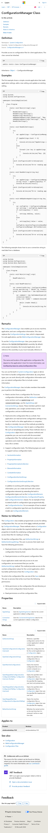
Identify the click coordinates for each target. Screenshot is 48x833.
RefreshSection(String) (9, 709)
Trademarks (7, 827)
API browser (15, 7)
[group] (24, 168)
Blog (28, 821)
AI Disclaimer (8, 821)
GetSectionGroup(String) (10, 542)
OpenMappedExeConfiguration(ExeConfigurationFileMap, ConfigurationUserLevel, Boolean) (13, 677)
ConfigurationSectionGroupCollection (20, 481)
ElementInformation (14, 468)
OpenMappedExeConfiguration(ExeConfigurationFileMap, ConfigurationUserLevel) (13, 689)
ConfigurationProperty (36, 497)
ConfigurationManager (12, 329)
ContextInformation (14, 473)
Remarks (5, 27)
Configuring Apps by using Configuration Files (20, 366)
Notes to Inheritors (9, 29)
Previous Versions (19, 821)
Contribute (37, 821)
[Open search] (39, 2)
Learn (3, 7)
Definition (6, 22)
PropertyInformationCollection (17, 464)
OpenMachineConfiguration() (11, 665)
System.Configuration (16, 42)
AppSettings (30, 403)
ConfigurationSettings (17, 334)
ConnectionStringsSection (27, 618)
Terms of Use (35, 824)
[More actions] (44, 7)
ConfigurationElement (35, 494)
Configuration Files (11, 746)
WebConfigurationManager (31, 337)
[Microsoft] (24, 2)
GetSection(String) (32, 539)
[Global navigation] (2, 2)
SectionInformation (14, 455)
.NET (8, 7)
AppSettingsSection (25, 612)
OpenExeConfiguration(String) (11, 657)
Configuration (10, 432)
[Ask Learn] (35, 7)
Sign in (44, 2)
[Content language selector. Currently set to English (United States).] (13, 812)
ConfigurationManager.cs (14, 47)
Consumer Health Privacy (20, 824)
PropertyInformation (14, 459)
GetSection (33, 397)
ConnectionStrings (11, 406)
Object (12, 70)
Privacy (6, 824)
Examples (6, 24)
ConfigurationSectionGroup (16, 477)
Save (36, 576)
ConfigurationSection (15, 500)
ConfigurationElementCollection (16, 497)
